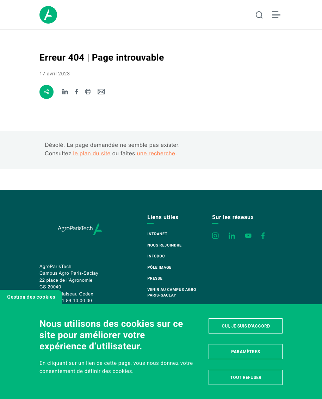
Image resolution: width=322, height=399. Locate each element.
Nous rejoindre (164, 245)
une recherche (156, 154)
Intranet (157, 234)
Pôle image (159, 267)
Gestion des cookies (31, 297)
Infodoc (156, 256)
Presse (154, 278)
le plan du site (92, 154)
